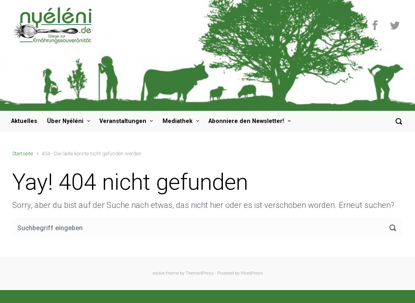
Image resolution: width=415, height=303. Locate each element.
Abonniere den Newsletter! (246, 121)
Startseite (22, 153)
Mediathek (178, 121)
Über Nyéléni (65, 121)
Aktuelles (24, 121)
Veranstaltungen (122, 121)
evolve (159, 273)
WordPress (252, 273)
